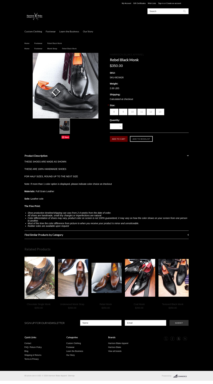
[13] (160, 112)
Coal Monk (139, 304)
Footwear (51, 31)
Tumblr (166, 339)
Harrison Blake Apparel (118, 343)
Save (67, 137)
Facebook (172, 339)
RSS (185, 339)
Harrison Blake (114, 347)
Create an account (173, 3)
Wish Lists (152, 3)
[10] (132, 112)
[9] (123, 112)
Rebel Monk (106, 304)
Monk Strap (52, 49)
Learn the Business (69, 31)
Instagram (160, 339)
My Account (126, 3)
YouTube (179, 339)
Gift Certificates (139, 3)
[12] (150, 112)
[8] (114, 112)
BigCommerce (181, 376)
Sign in (161, 3)
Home (27, 43)
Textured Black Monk (172, 304)
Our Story (88, 31)
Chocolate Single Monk (39, 304)
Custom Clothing (33, 31)
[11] (141, 112)
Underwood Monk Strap (72, 304)
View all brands (115, 351)
